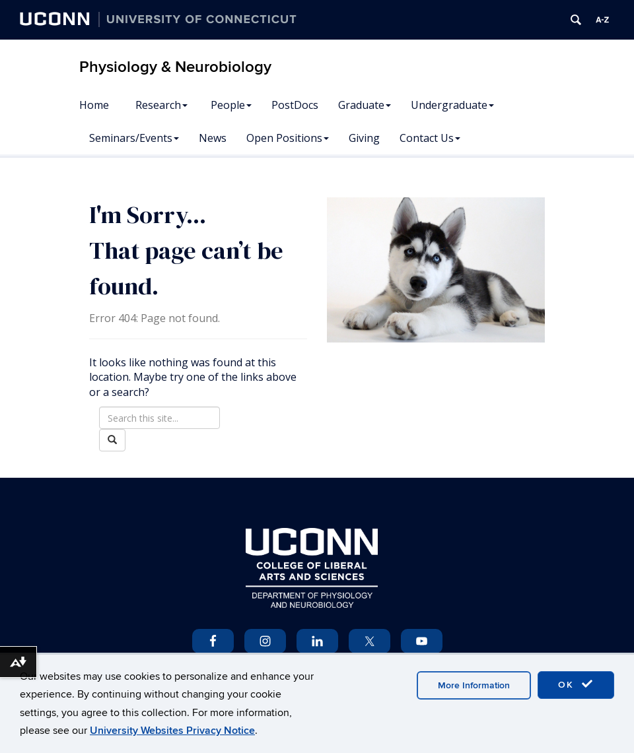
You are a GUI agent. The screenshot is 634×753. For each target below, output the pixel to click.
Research (161, 105)
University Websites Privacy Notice (172, 730)
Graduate (364, 105)
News (213, 138)
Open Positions (287, 138)
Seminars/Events (134, 138)
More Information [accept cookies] (474, 685)
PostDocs (294, 105)
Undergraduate (452, 105)
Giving (364, 138)
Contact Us (430, 138)
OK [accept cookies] (576, 684)
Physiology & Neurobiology (175, 67)
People (231, 105)
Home (94, 105)
